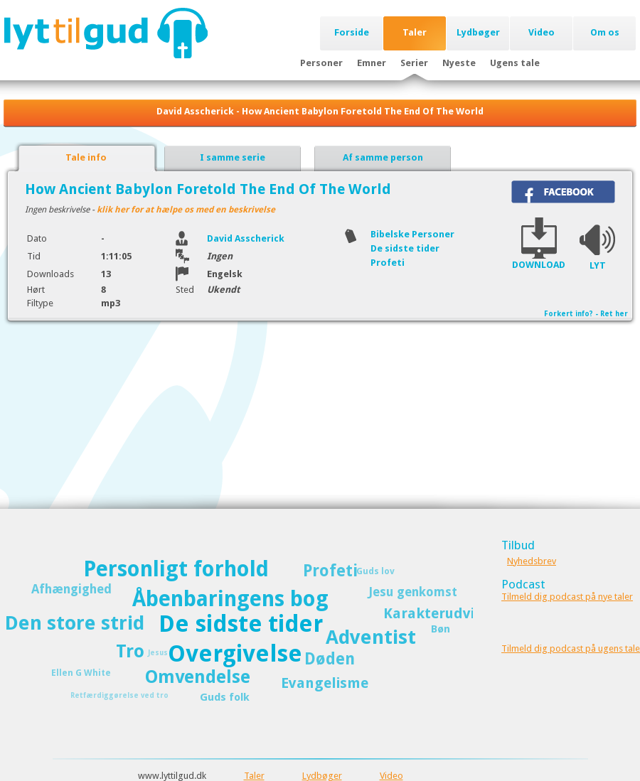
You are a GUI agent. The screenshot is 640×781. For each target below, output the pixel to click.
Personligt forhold (176, 568)
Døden (329, 659)
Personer (321, 63)
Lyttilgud (106, 32)
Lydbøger (478, 32)
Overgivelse (235, 653)
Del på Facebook (563, 192)
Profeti (387, 262)
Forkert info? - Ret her (586, 314)
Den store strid (74, 623)
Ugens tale (515, 63)
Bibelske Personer (412, 234)
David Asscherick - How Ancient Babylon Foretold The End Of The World (320, 111)
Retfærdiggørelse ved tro (119, 695)
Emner (371, 63)
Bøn (440, 629)
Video (541, 32)
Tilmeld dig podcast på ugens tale (570, 648)
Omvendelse (197, 677)
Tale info (86, 157)
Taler (414, 32)
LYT (598, 265)
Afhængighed (71, 589)
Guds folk (225, 697)
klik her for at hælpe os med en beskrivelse (186, 210)
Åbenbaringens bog (230, 598)
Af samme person (383, 157)
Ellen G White (81, 672)
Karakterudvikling (446, 613)
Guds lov (375, 571)
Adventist (371, 637)
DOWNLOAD (538, 264)
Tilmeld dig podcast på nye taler (567, 596)
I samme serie (232, 157)
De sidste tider (404, 248)
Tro (130, 651)
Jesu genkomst (412, 592)
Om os (604, 32)
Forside (351, 32)
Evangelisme (324, 682)
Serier (414, 63)
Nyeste (459, 63)
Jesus (158, 653)
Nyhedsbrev (531, 561)
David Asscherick (245, 238)
